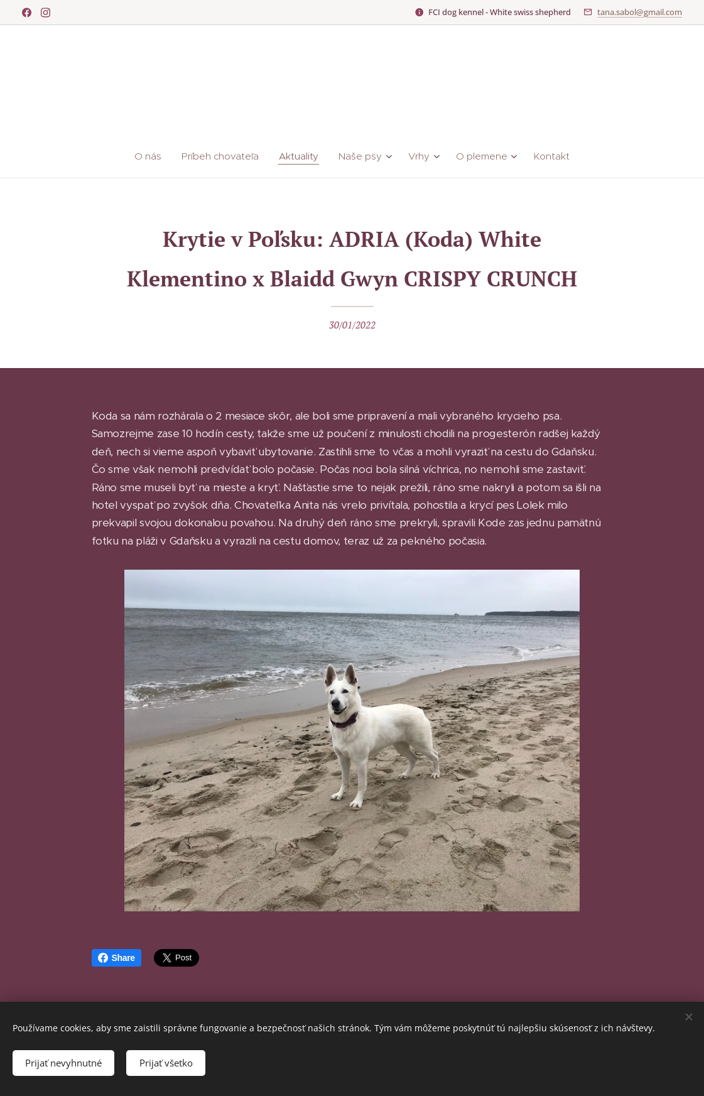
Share (116, 958)
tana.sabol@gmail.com (639, 12)
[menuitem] (154, 156)
